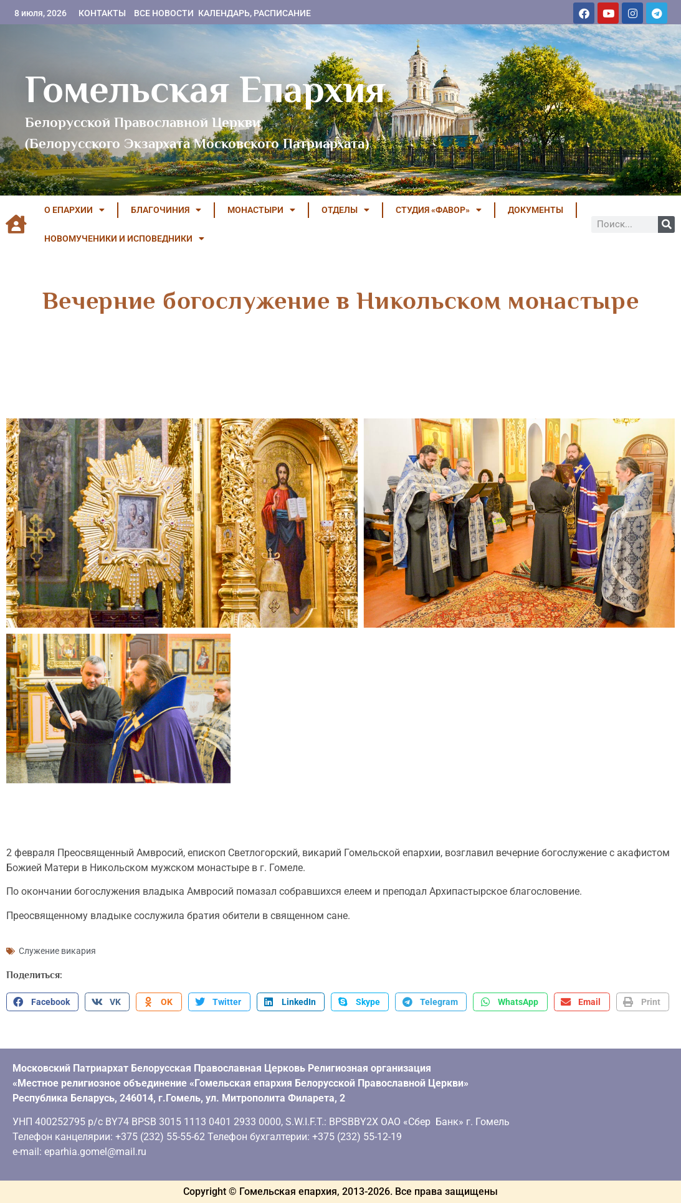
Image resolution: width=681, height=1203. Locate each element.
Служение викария (57, 951)
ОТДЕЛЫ (345, 209)
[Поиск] (666, 224)
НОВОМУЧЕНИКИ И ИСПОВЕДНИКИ (124, 238)
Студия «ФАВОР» (439, 209)
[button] (42, 1002)
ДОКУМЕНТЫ (535, 210)
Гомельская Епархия (205, 89)
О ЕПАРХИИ (74, 209)
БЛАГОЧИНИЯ (166, 209)
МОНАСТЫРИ (261, 209)
